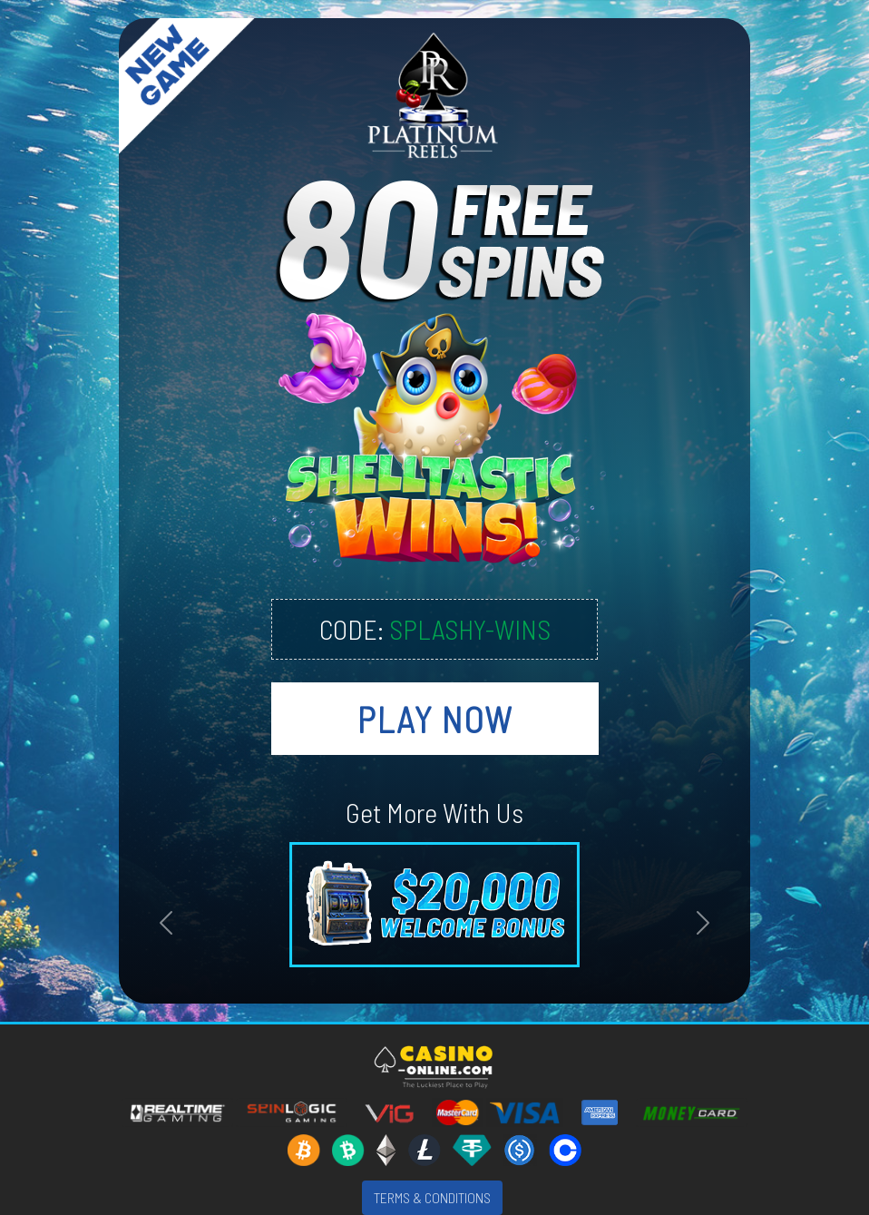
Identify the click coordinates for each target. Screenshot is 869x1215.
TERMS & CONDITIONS (432, 1197)
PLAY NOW (435, 718)
